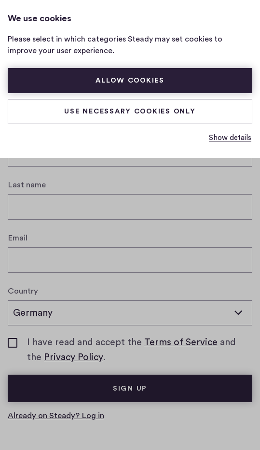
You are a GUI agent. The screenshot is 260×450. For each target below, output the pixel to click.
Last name (27, 185)
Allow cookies (130, 80)
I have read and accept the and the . (139, 351)
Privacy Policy (73, 357)
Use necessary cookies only (129, 111)
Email (17, 238)
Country (23, 291)
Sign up (130, 388)
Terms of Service (181, 342)
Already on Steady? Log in (56, 415)
